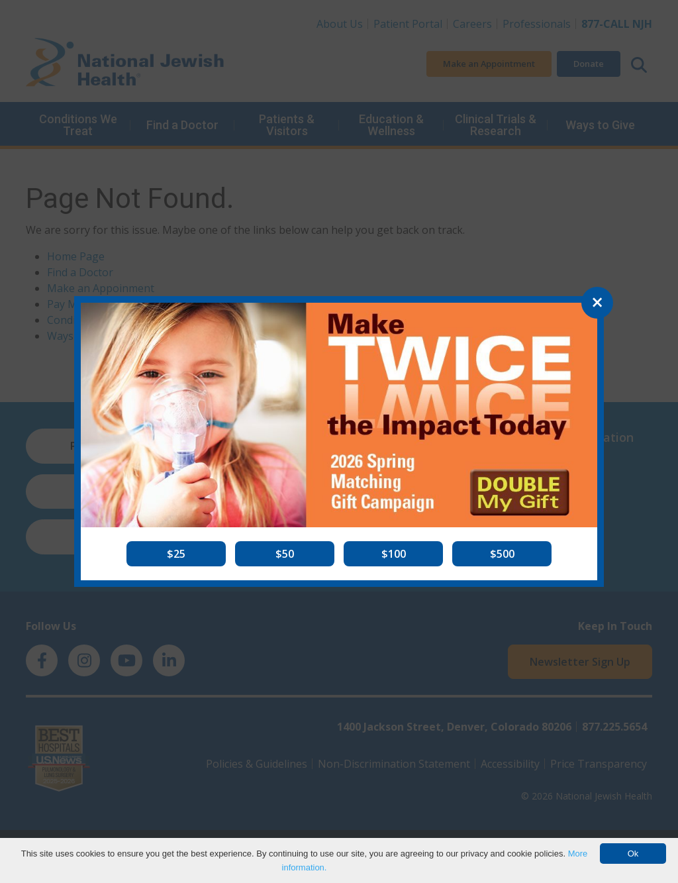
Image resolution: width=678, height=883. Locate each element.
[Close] (597, 303)
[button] (176, 553)
